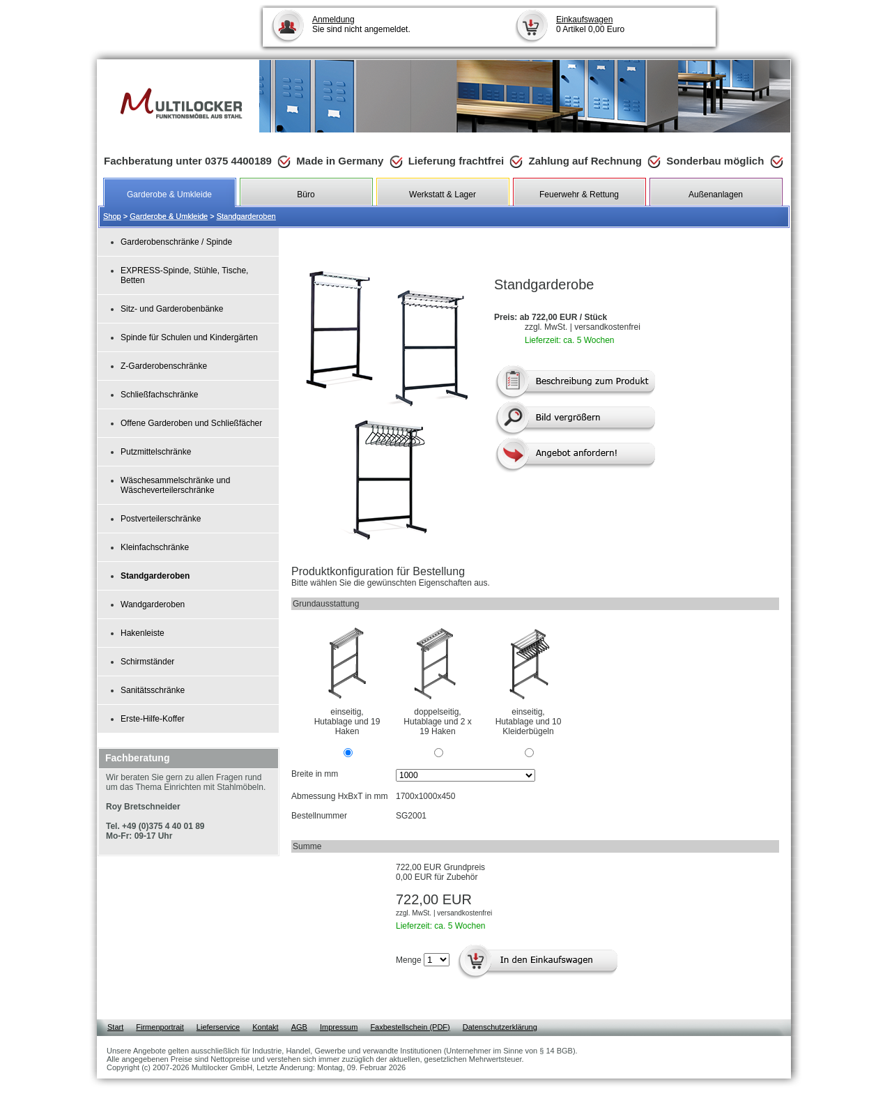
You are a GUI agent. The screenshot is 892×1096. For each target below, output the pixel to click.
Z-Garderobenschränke (164, 366)
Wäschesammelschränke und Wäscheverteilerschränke (175, 485)
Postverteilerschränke (161, 519)
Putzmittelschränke (156, 452)
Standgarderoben (246, 216)
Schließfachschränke (159, 394)
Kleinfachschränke (155, 547)
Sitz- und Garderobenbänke (172, 309)
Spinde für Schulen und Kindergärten (189, 337)
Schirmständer (147, 662)
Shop (112, 216)
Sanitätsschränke (153, 690)
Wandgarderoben (153, 604)
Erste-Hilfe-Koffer (153, 719)
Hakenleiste (142, 633)
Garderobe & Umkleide (169, 216)
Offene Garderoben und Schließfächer (191, 423)
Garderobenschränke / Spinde (176, 242)
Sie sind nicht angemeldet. (361, 24)
